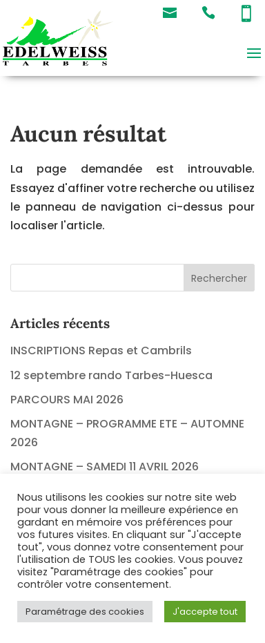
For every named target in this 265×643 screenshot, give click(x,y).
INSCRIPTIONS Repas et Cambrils (101, 350)
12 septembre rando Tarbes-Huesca (111, 375)
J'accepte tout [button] (205, 611)
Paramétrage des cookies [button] (85, 611)
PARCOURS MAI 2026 (67, 399)
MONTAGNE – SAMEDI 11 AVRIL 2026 (104, 466)
